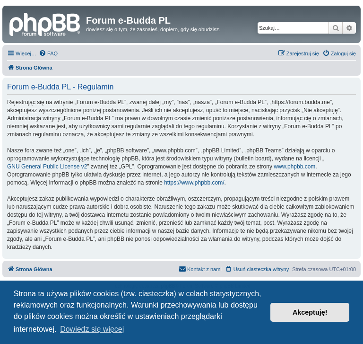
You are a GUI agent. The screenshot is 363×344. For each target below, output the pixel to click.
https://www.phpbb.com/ (194, 182)
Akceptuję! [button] (310, 312)
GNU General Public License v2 (47, 166)
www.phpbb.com (294, 166)
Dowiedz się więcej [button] (92, 329)
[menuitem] (48, 53)
